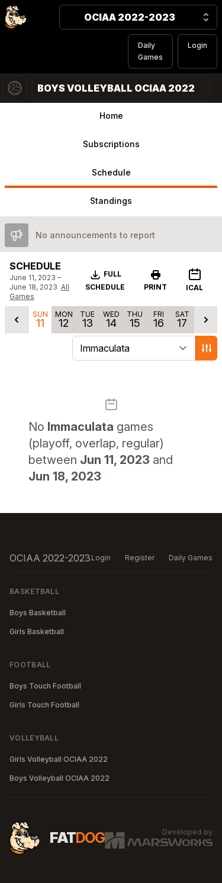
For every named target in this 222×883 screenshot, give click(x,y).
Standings (111, 201)
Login (197, 45)
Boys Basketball (37, 612)
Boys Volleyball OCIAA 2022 (59, 778)
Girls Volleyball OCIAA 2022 (58, 759)
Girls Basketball (36, 631)
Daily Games (150, 51)
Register (140, 557)
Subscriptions (111, 144)
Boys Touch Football (45, 685)
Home (111, 116)
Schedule (111, 172)
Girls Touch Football (44, 704)
